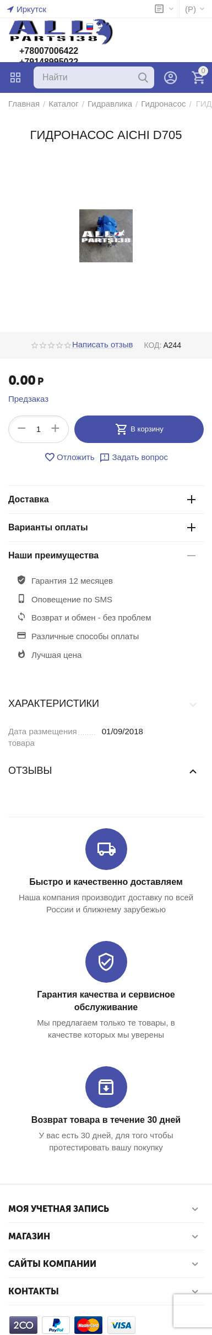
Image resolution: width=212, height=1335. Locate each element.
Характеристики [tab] (103, 704)
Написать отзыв (102, 344)
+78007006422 (48, 51)
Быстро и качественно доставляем (105, 882)
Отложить (69, 457)
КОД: (152, 345)
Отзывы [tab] (103, 771)
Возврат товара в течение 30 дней (106, 1119)
